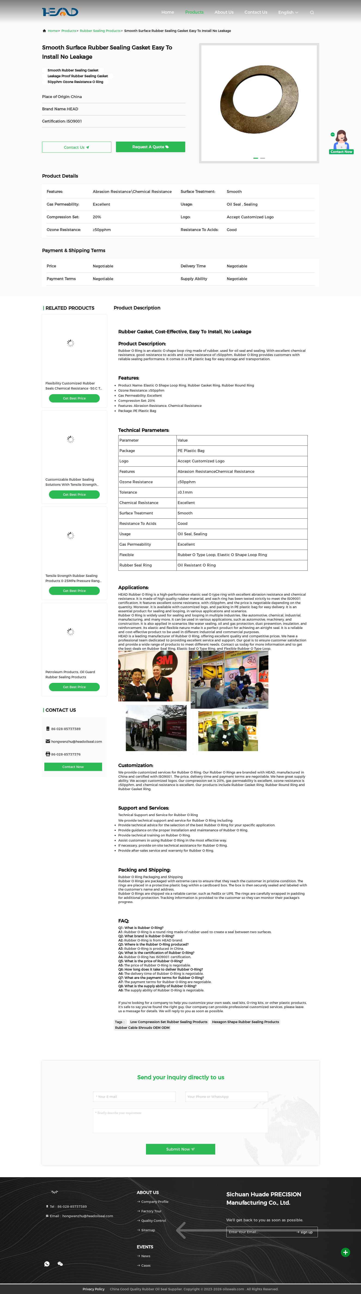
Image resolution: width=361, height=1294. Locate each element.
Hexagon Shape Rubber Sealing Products (245, 1022)
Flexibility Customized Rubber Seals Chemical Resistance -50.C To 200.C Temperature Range (74, 388)
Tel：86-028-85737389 (66, 1206)
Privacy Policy (93, 1289)
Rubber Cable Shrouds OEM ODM (142, 1028)
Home (167, 12)
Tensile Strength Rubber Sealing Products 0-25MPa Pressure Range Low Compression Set (73, 581)
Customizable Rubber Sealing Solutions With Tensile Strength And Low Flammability (71, 484)
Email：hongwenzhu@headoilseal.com (79, 1216)
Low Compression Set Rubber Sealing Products (168, 1022)
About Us (224, 12)
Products (194, 12)
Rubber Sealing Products (100, 31)
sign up (304, 1232)
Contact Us (256, 12)
